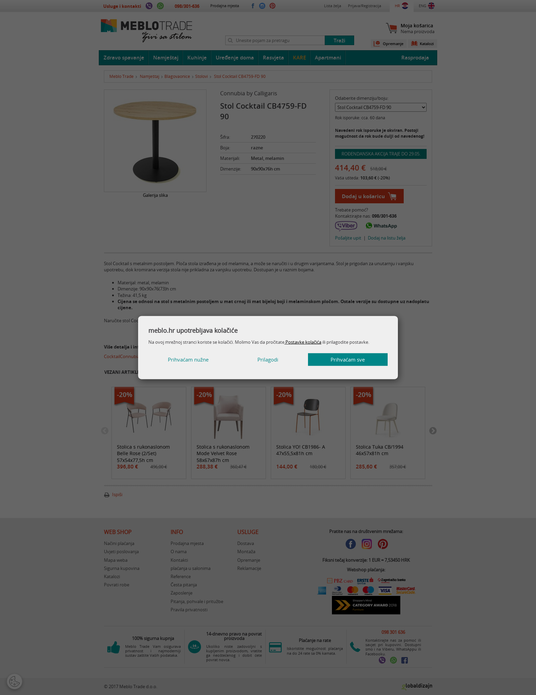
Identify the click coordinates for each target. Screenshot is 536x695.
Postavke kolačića (302, 342)
